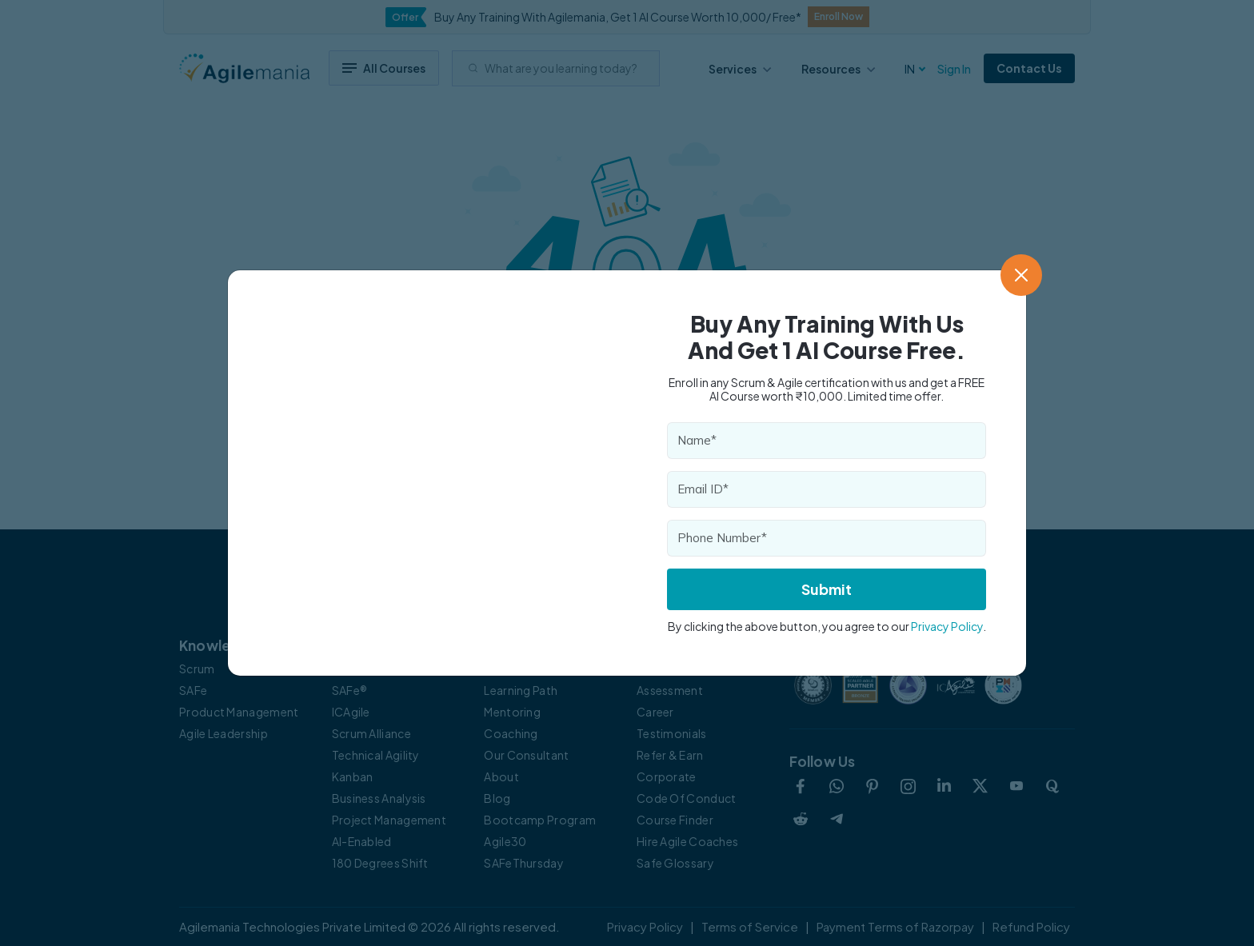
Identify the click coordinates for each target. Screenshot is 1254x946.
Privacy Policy (947, 626)
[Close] (1021, 275)
